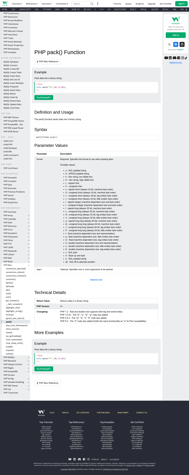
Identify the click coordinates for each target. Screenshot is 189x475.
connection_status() (15, 272)
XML (175, 9)
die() (8, 290)
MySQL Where (10, 93)
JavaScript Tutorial (46, 431)
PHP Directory (10, 226)
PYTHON (47, 9)
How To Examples (107, 433)
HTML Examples (107, 427)
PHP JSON (8, 247)
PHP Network (10, 360)
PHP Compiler (10, 181)
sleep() (9, 332)
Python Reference (76, 435)
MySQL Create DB (11, 69)
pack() (9, 321)
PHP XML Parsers (11, 117)
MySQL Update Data (12, 104)
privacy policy (149, 465)
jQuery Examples (107, 448)
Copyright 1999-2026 (68, 469)
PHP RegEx (9, 368)
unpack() (10, 350)
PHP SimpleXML (11, 371)
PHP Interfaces (10, 34)
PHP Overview (10, 212)
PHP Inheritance (11, 24)
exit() (8, 297)
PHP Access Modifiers (13, 20)
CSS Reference (76, 429)
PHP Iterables (10, 52)
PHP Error (8, 229)
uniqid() (9, 346)
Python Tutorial (46, 437)
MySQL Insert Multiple (13, 83)
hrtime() (10, 314)
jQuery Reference (76, 448)
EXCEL (166, 9)
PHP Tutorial (46, 442)
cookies (139, 465)
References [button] (32, 3)
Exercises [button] (47, 3)
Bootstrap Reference (76, 439)
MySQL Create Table (13, 72)
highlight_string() (14, 311)
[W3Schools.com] (41, 414)
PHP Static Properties (13, 45)
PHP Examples (10, 177)
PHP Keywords (10, 251)
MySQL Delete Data (12, 100)
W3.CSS (87, 9)
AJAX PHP (8, 144)
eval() (8, 293)
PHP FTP (8, 243)
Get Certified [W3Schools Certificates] (165, 3)
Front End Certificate (137, 433)
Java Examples (107, 444)
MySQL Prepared (11, 86)
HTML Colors (76, 442)
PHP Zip (7, 389)
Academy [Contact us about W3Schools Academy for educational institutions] (140, 3)
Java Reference (76, 444)
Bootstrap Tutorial (46, 441)
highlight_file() (13, 307)
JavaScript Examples (107, 431)
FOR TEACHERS (103, 412)
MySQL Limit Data (12, 108)
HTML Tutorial (46, 427)
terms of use (131, 465)
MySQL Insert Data (12, 76)
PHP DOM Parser (11, 131)
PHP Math (8, 261)
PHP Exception (10, 233)
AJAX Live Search (11, 155)
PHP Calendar (10, 219)
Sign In (175, 35)
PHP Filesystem (11, 236)
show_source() (12, 329)
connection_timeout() (16, 275)
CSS (13, 9)
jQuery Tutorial (46, 448)
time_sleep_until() (14, 343)
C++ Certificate (137, 444)
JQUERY (155, 9)
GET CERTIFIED (83, 412)
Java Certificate (137, 442)
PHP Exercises (10, 188)
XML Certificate (137, 448)
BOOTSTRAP (120, 9)
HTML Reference (76, 427)
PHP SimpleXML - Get (13, 124)
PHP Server (9, 195)
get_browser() (12, 300)
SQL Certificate (137, 435)
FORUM (95, 459)
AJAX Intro (8, 141)
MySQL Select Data (12, 90)
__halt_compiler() (14, 304)
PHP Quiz (8, 184)
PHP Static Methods (13, 41)
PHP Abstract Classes (13, 31)
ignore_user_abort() (15, 318)
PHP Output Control (13, 364)
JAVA (57, 9)
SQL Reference (76, 433)
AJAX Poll (8, 158)
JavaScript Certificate (137, 431)
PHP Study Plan (11, 202)
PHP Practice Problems (14, 191)
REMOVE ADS (96, 280)
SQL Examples (107, 435)
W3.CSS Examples (107, 439)
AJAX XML (8, 151)
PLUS (52, 412)
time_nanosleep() (14, 339)
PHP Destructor (11, 16)
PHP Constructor (11, 13)
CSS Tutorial (46, 429)
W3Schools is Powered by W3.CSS (115, 469)
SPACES (65, 412)
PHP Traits (8, 38)
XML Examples (107, 446)
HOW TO (76, 9)
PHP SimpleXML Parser (14, 121)
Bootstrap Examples (107, 441)
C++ (102, 9)
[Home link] (5, 3)
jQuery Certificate (137, 441)
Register (180, 50)
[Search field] (82, 3)
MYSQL (144, 9)
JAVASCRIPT (25, 9)
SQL (37, 9)
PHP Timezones (11, 392)
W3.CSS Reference (76, 437)
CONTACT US (141, 412)
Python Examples (107, 437)
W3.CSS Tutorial (46, 439)
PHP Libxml (9, 254)
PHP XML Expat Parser (13, 128)
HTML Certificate (137, 427)
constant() (11, 279)
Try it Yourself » (44, 97)
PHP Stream (9, 375)
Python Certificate (137, 437)
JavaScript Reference (76, 431)
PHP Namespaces (11, 48)
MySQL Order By (11, 97)
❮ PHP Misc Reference (47, 61)
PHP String (9, 378)
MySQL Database (11, 61)
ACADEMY (114, 459)
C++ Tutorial (46, 446)
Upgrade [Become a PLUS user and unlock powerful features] (152, 3)
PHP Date (8, 222)
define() (9, 282)
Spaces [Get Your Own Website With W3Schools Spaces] (128, 3)
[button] (92, 3)
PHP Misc (8, 265)
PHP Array (8, 215)
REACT (133, 9)
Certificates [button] (62, 3)
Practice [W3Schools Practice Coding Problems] (117, 3)
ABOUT (104, 459)
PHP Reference (77, 441)
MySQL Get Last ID (12, 79)
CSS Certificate (137, 429)
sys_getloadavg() (13, 336)
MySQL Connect (11, 65)
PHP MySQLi (9, 357)
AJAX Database (10, 148)
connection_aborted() (16, 268)
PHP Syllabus (9, 199)
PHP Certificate (11, 168)
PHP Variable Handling (14, 382)
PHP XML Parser (11, 385)
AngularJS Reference (76, 446)
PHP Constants (10, 27)
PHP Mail (8, 258)
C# (109, 9)
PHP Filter (8, 240)
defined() (10, 286)
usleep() (9, 353)
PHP (66, 9)
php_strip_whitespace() (17, 325)
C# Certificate (137, 446)
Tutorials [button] (17, 3)
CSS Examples (107, 429)
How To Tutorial (46, 433)
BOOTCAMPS (123, 412)
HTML (4, 9)
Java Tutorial (46, 444)
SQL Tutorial (46, 435)
